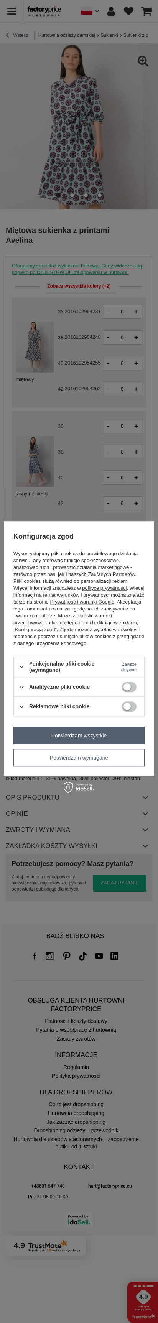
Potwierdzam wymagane (79, 758)
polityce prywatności (104, 588)
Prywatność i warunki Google (82, 602)
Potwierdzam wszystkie (79, 735)
